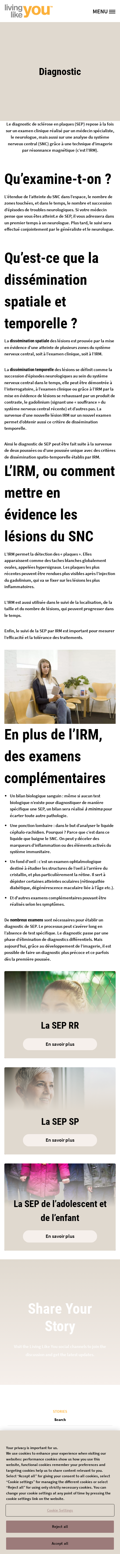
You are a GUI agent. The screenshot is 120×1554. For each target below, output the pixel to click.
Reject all (60, 1530)
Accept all (60, 1547)
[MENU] (106, 11)
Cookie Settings (60, 1514)
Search (60, 1419)
